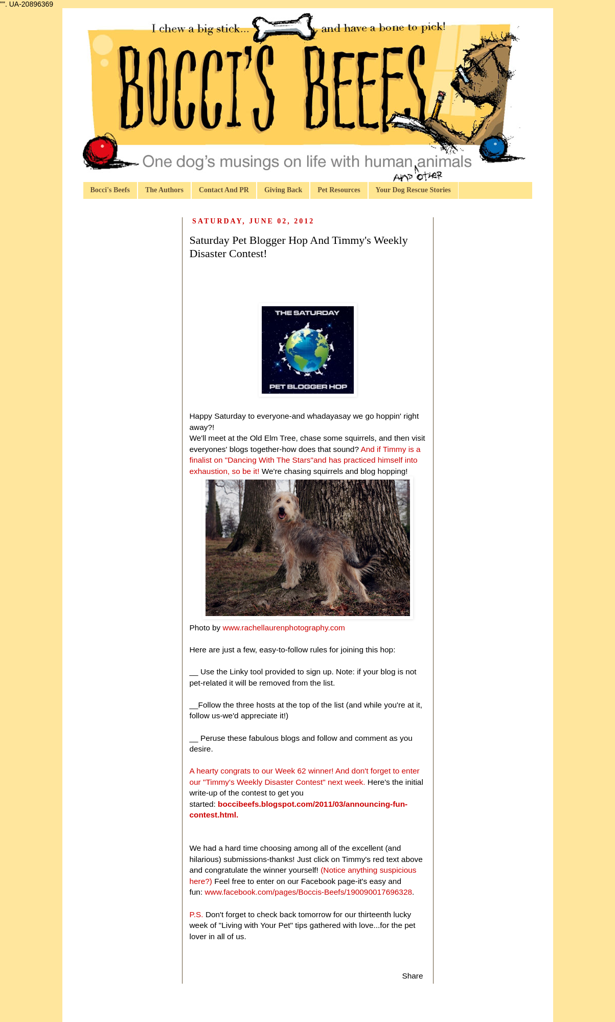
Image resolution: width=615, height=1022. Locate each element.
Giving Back (283, 190)
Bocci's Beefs (110, 190)
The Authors (164, 190)
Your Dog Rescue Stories (413, 190)
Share (412, 975)
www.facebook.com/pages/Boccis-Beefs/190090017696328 (308, 892)
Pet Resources (338, 190)
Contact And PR (224, 190)
